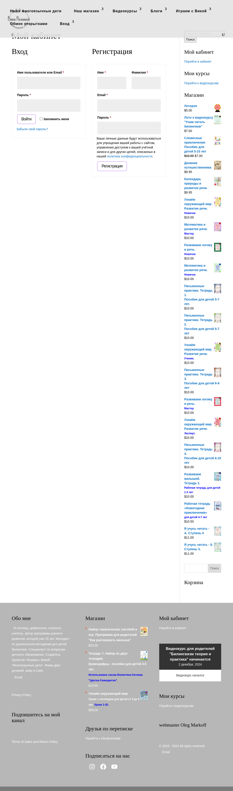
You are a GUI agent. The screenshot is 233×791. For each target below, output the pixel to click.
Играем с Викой (191, 11)
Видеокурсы (125, 11)
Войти (26, 119)
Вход (65, 24)
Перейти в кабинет (197, 61)
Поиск (190, 39)
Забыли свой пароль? (32, 129)
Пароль (34, 94)
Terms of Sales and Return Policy (35, 742)
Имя (101, 72)
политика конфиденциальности (130, 156)
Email (112, 94)
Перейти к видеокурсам (201, 83)
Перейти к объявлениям (102, 738)
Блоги (157, 11)
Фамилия (140, 72)
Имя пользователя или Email (48, 71)
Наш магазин (86, 11)
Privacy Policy (21, 695)
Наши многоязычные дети (36, 11)
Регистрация (111, 166)
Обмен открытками (28, 24)
